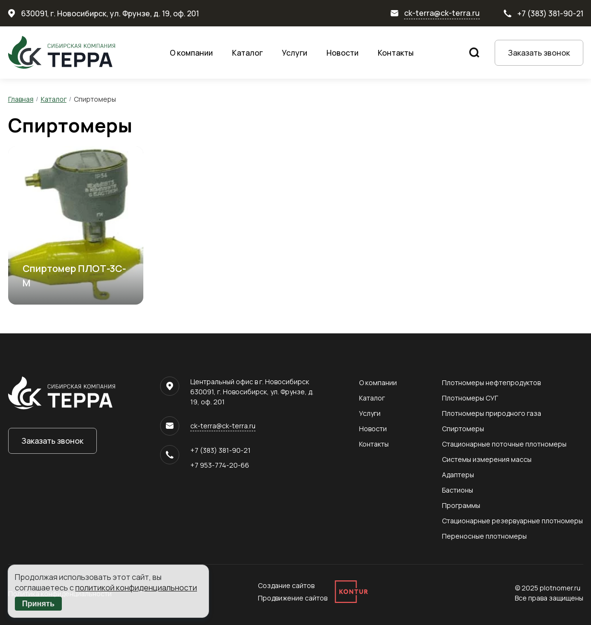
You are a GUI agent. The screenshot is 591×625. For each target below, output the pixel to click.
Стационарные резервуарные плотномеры (512, 520)
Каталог (247, 52)
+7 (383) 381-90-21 (550, 13)
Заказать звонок (539, 52)
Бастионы (457, 490)
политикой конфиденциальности (136, 587)
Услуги (294, 52)
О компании (191, 52)
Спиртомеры (463, 428)
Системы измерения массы (487, 459)
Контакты (396, 52)
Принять (38, 604)
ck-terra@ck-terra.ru (442, 13)
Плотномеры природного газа (491, 413)
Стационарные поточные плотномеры (504, 443)
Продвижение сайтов (292, 597)
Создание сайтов (286, 585)
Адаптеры (458, 474)
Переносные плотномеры (484, 536)
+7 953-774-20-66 (219, 465)
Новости (342, 52)
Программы (461, 505)
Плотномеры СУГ (470, 397)
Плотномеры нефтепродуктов (491, 382)
